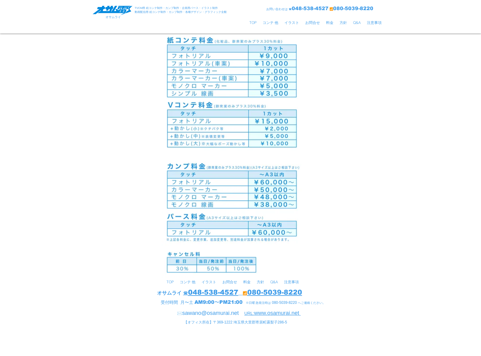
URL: (249, 313)
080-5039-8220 (274, 292)
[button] (270, 23)
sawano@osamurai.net (210, 313)
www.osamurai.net (277, 313)
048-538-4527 (213, 292)
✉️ (179, 313)
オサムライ (169, 293)
